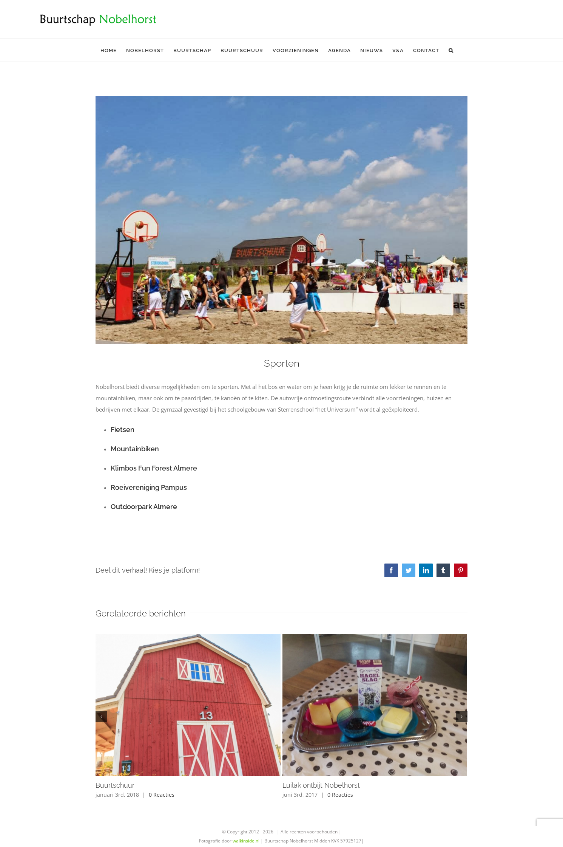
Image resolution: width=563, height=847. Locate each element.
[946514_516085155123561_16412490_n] (281, 220)
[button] (451, 50)
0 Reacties (161, 794)
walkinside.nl (246, 841)
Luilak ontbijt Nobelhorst (321, 785)
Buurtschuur (115, 785)
